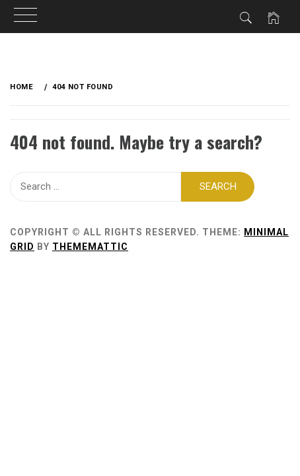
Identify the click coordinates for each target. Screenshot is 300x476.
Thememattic (90, 246)
